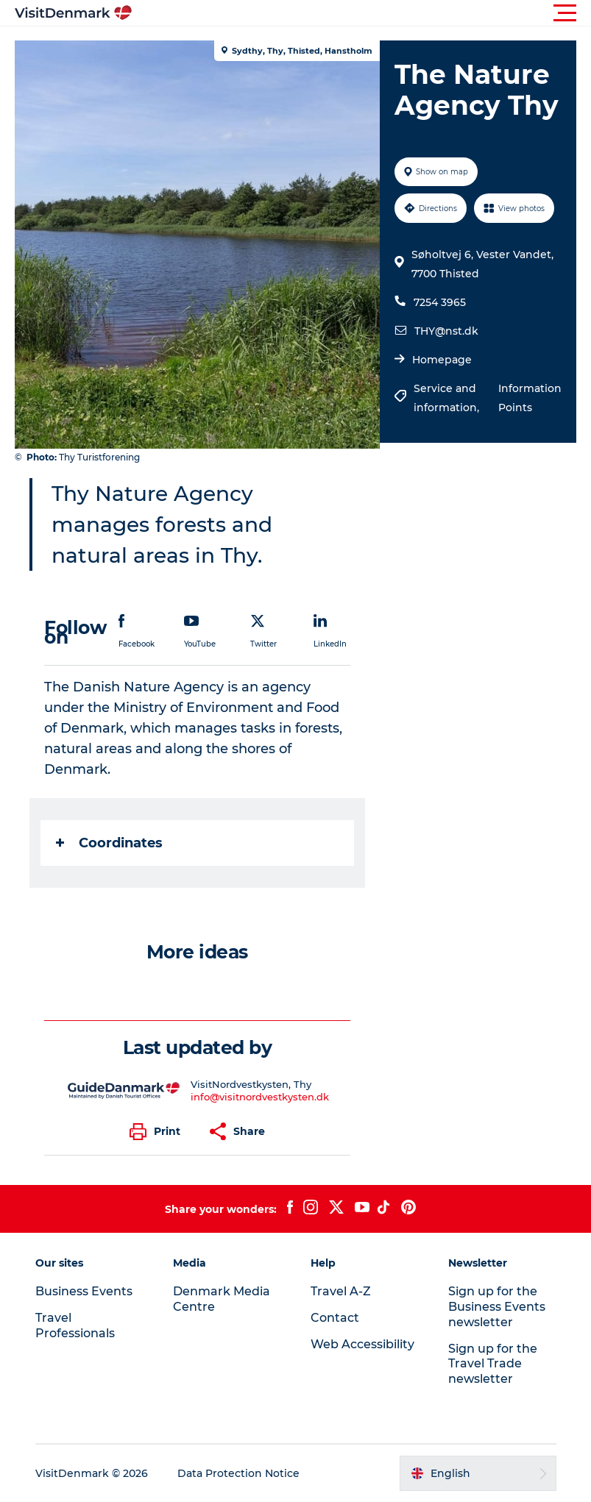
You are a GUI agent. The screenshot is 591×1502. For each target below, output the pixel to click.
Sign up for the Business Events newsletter (496, 1306)
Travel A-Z (341, 1291)
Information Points (530, 398)
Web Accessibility (362, 1344)
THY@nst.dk (446, 331)
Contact (335, 1318)
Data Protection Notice (238, 1473)
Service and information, (448, 398)
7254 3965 (440, 302)
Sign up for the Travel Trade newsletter (492, 1364)
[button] (361, 13)
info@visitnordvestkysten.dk (260, 1097)
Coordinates (109, 843)
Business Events (83, 1291)
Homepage (442, 359)
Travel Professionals (75, 1325)
